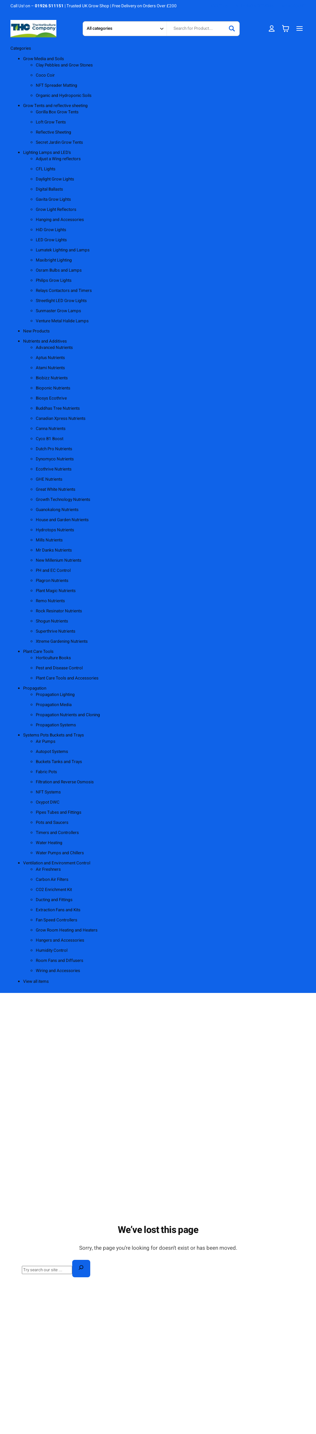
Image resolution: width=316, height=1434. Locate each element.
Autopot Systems (52, 752)
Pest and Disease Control (59, 668)
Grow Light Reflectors (56, 209)
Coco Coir (45, 75)
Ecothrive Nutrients (54, 469)
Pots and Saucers (52, 822)
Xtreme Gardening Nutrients (62, 641)
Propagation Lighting (55, 695)
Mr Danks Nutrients (54, 550)
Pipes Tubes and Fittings (58, 812)
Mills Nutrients (49, 540)
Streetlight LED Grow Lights (61, 301)
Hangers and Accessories (60, 940)
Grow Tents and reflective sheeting (55, 106)
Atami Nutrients (50, 368)
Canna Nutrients (51, 429)
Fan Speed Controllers (56, 920)
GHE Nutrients (49, 479)
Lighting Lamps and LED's (47, 152)
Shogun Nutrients (52, 621)
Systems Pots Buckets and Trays (53, 735)
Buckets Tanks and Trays (59, 762)
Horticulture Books (53, 658)
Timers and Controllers (57, 833)
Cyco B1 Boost (49, 439)
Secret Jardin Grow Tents (59, 142)
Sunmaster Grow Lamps (58, 311)
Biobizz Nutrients (52, 378)
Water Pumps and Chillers (60, 853)
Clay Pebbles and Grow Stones (64, 65)
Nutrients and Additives (45, 341)
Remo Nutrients (50, 601)
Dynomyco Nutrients (55, 459)
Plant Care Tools (38, 651)
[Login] (272, 28)
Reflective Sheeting (53, 132)
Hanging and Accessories (60, 220)
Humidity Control (51, 950)
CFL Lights (45, 169)
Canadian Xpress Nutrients (60, 418)
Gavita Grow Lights (53, 199)
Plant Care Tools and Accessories (67, 678)
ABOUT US (219, 6)
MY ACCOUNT (293, 6)
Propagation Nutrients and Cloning (68, 715)
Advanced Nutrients (54, 347)
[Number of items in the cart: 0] (285, 28)
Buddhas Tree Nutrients (58, 408)
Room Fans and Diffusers (59, 960)
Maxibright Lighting (54, 260)
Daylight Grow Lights (55, 179)
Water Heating (49, 843)
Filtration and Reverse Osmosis (65, 782)
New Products (36, 331)
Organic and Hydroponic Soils (64, 95)
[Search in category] (124, 29)
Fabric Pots (46, 772)
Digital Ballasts (49, 189)
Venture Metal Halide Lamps (62, 321)
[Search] (231, 28)
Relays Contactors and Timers (64, 290)
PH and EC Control (53, 570)
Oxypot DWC (48, 802)
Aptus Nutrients (50, 358)
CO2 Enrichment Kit (54, 890)
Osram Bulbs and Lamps (59, 270)
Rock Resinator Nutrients (59, 611)
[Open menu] (299, 28)
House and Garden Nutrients (62, 520)
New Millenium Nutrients (58, 560)
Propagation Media (54, 705)
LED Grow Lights (51, 240)
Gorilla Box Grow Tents (57, 112)
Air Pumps (45, 741)
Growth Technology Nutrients (63, 499)
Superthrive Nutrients (55, 631)
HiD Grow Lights (51, 230)
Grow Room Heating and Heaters (67, 930)
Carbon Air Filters (52, 879)
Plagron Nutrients (52, 581)
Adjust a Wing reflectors (58, 159)
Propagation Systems (56, 725)
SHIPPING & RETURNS (255, 6)
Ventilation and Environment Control (56, 863)
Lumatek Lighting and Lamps (63, 250)
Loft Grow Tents (51, 122)
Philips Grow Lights (54, 280)
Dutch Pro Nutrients (54, 449)
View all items (36, 981)
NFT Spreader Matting (56, 85)
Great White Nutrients (55, 489)
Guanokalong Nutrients (57, 510)
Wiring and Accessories (58, 971)
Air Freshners (48, 869)
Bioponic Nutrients (53, 388)
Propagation (34, 688)
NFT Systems (48, 792)
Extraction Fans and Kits (58, 910)
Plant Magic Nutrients (56, 591)
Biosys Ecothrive (51, 398)
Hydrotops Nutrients (55, 530)
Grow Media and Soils (43, 59)
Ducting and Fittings (54, 900)
